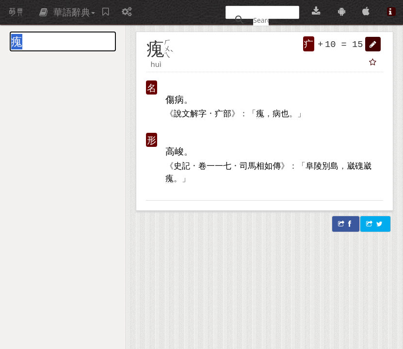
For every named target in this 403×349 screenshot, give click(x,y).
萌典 (16, 12)
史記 (182, 165)
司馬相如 (256, 165)
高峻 (174, 151)
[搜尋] (261, 20)
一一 (215, 165)
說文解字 (190, 113)
